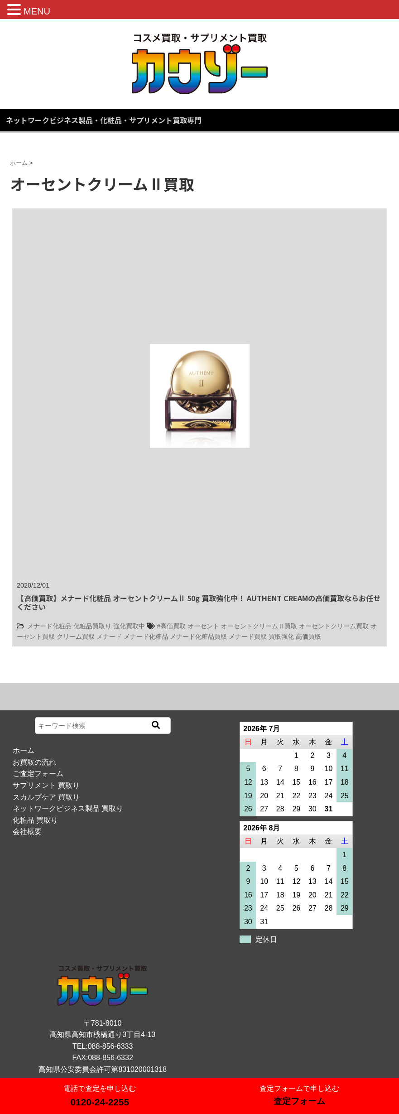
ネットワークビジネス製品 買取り (68, 808)
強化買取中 (129, 626)
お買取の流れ (34, 762)
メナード (109, 636)
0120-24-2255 (99, 1102)
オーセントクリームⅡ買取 (259, 626)
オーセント (203, 626)
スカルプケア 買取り (46, 797)
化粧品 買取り (35, 820)
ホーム (23, 750)
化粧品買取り (92, 626)
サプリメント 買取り (46, 785)
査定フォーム (299, 1101)
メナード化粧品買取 (198, 636)
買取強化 (281, 636)
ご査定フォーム (38, 773)
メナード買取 (248, 636)
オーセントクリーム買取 (334, 626)
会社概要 (27, 831)
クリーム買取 (76, 636)
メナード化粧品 (49, 626)
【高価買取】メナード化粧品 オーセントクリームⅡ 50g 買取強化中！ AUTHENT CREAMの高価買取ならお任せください (198, 602)
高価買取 (308, 636)
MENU (37, 11)
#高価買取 (171, 626)
